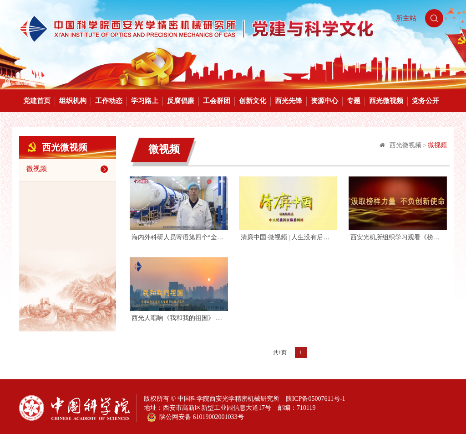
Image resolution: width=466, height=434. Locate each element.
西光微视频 (386, 100)
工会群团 (216, 100)
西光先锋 (288, 100)
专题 (353, 100)
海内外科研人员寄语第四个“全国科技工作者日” (179, 237)
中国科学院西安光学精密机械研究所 (228, 398)
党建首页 (37, 100)
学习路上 (144, 100)
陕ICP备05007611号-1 (315, 398)
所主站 (406, 18)
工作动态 (108, 100)
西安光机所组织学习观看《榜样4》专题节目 (398, 237)
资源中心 (324, 100)
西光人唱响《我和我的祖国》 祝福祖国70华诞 (179, 318)
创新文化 (252, 100)
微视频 (68, 169)
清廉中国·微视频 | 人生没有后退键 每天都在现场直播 (288, 237)
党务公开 (425, 100)
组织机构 (72, 100)
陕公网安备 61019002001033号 (195, 417)
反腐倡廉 (180, 100)
